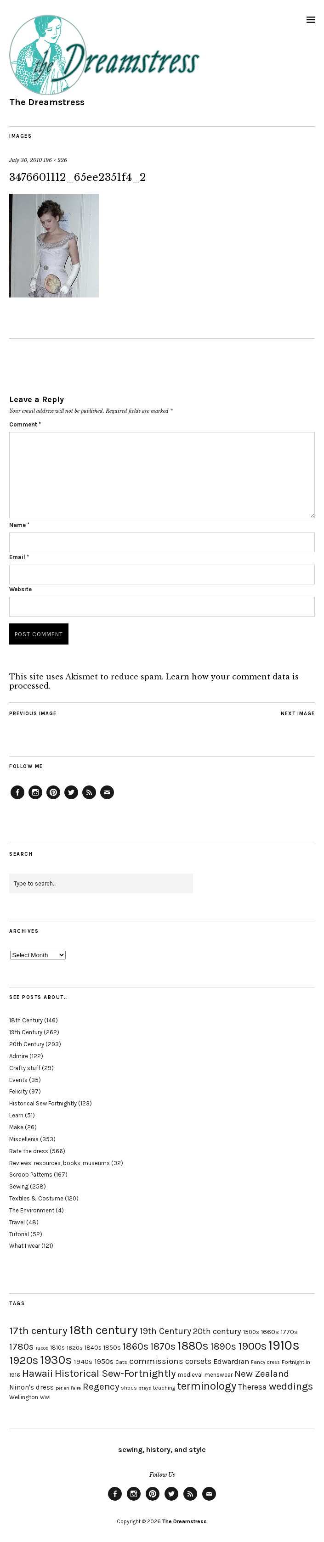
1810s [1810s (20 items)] (57, 1347)
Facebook (17, 798)
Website (20, 589)
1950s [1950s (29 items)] (104, 1361)
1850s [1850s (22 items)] (112, 1347)
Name (19, 524)
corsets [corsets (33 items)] (198, 1361)
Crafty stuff (24, 1068)
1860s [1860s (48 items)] (135, 1346)
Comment (25, 424)
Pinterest (53, 798)
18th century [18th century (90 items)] (103, 1330)
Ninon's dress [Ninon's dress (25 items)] (31, 1387)
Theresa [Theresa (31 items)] (252, 1386)
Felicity (18, 1091)
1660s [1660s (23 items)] (270, 1332)
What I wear (24, 1245)
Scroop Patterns (30, 1174)
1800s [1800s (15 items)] (41, 1348)
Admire (18, 1056)
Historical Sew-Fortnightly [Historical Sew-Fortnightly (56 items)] (115, 1373)
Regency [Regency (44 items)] (101, 1386)
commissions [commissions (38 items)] (156, 1361)
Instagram (35, 798)
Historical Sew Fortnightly (43, 1103)
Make (16, 1127)
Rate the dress (28, 1151)
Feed (89, 798)
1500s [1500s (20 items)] (251, 1332)
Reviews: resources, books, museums (59, 1163)
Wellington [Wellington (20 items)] (23, 1397)
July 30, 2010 (25, 160)
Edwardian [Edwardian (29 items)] (231, 1361)
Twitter (71, 798)
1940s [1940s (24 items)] (83, 1361)
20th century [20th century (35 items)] (217, 1331)
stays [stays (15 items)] (145, 1388)
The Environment (31, 1210)
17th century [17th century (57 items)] (38, 1330)
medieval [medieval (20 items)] (190, 1374)
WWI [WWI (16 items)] (45, 1398)
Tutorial (19, 1234)
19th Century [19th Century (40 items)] (165, 1331)
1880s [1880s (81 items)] (193, 1346)
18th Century (26, 1020)
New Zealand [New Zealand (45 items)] (261, 1373)
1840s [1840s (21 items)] (93, 1347)
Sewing (18, 1186)
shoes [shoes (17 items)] (129, 1388)
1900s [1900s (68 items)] (252, 1346)
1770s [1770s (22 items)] (289, 1332)
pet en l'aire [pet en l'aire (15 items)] (68, 1388)
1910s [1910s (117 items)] (284, 1345)
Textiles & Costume (36, 1198)
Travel (17, 1222)
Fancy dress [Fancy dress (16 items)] (265, 1362)
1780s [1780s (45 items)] (21, 1346)
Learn (16, 1115)
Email (19, 557)
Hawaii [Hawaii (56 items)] (37, 1373)
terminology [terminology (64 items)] (206, 1385)
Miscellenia (24, 1139)
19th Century (25, 1032)
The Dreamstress (47, 102)
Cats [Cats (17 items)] (121, 1362)
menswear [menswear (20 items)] (219, 1374)
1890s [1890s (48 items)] (223, 1346)
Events (18, 1080)
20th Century (26, 1044)
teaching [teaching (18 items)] (164, 1388)
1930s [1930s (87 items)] (56, 1360)
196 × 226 (55, 160)
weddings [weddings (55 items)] (291, 1386)
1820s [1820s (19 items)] (75, 1347)
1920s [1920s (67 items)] (23, 1360)
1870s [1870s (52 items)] (163, 1346)
